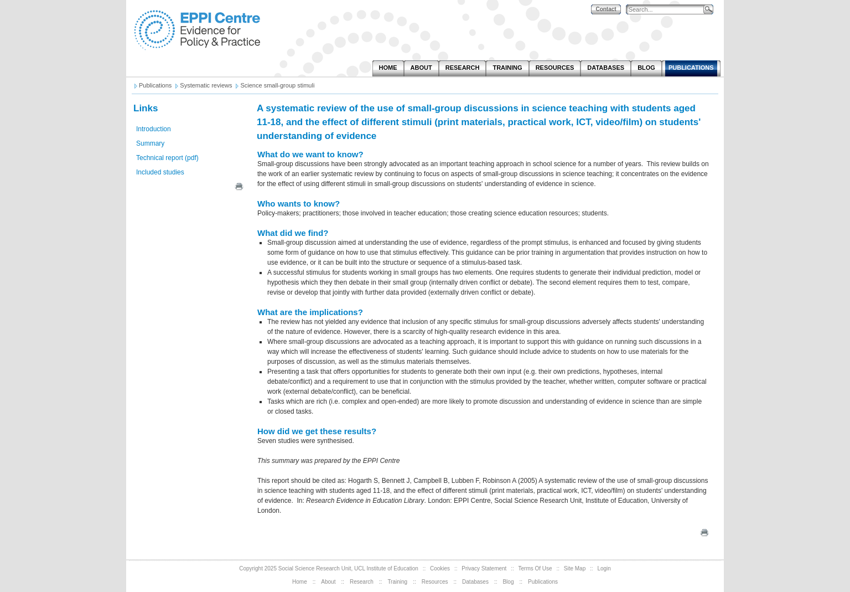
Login (603, 568)
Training (397, 582)
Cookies (440, 568)
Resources (435, 582)
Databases (475, 582)
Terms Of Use (535, 568)
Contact (605, 9)
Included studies (160, 172)
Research (362, 582)
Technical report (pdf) (167, 158)
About (328, 582)
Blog (508, 582)
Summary (150, 143)
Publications (543, 582)
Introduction (153, 129)
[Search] (667, 9)
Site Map (574, 568)
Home (299, 582)
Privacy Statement (484, 568)
